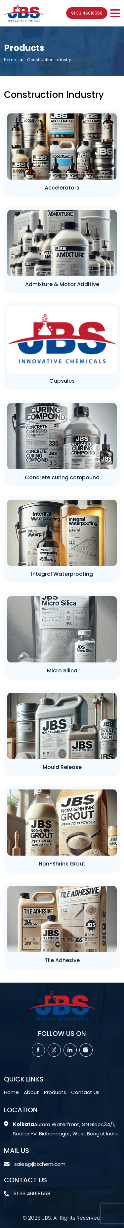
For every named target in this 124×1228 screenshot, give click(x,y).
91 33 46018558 (87, 13)
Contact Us (85, 1092)
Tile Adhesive (62, 960)
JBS (46, 1218)
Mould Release (62, 767)
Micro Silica (62, 670)
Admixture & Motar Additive (62, 284)
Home (10, 60)
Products (55, 1092)
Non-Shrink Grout (62, 864)
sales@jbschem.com (39, 1164)
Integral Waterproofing (62, 574)
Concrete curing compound (62, 477)
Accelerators (62, 187)
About (31, 1092)
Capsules (62, 381)
